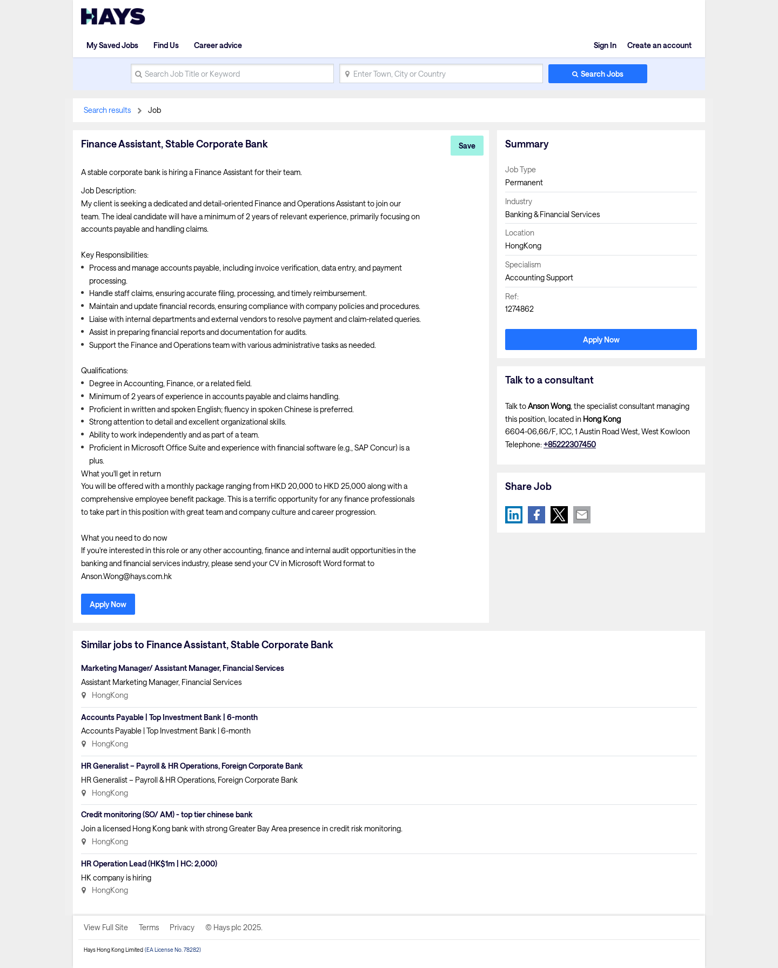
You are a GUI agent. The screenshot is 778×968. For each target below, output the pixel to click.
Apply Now (108, 604)
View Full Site (106, 927)
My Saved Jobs (112, 45)
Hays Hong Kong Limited (113, 949)
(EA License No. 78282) (173, 949)
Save (467, 145)
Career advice (218, 45)
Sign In (605, 45)
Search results (107, 110)
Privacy (182, 927)
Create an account (659, 45)
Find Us (166, 45)
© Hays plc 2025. (234, 927)
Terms (149, 927)
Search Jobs (602, 73)
